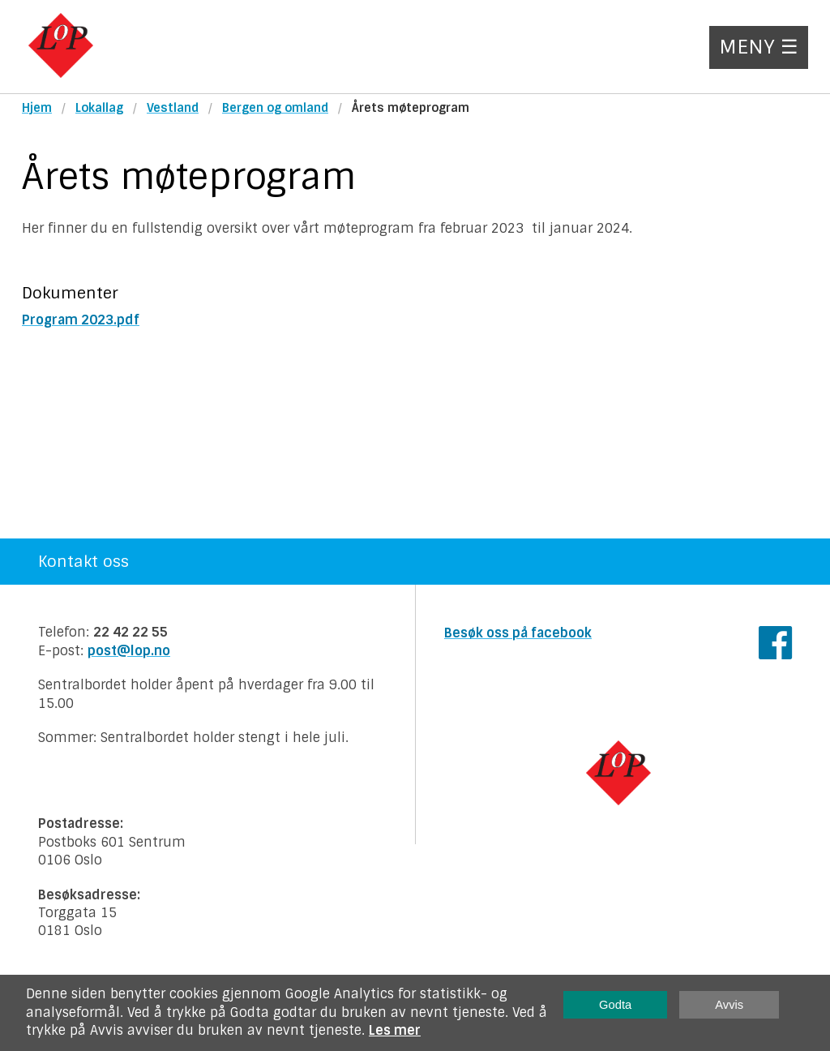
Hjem (37, 108)
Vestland (173, 108)
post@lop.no (129, 650)
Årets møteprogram (410, 108)
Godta (615, 1004)
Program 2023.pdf (80, 319)
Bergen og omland (275, 108)
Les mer (395, 1030)
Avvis (729, 1004)
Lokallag (99, 108)
